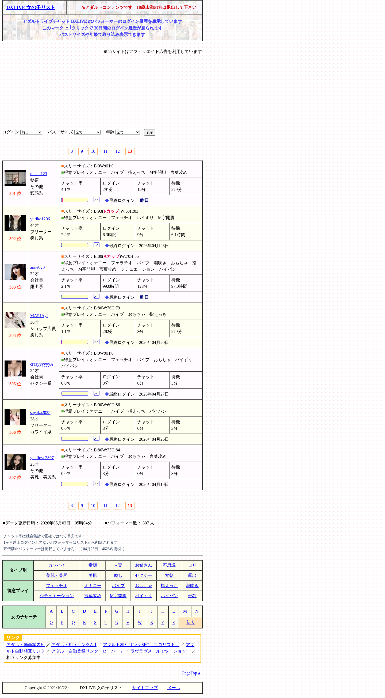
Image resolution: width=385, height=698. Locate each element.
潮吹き (192, 585)
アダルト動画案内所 (25, 644)
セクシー (143, 575)
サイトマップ (145, 687)
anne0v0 (37, 267)
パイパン (169, 595)
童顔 (92, 565)
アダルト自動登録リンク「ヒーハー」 (87, 651)
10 (93, 151)
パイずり (143, 595)
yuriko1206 (40, 219)
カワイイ (56, 565)
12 (118, 151)
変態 (169, 575)
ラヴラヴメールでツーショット (160, 651)
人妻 (118, 565)
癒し (118, 575)
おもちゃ (143, 585)
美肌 (92, 575)
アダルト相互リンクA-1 (74, 644)
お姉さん (143, 565)
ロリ (192, 565)
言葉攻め (92, 595)
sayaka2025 (40, 412)
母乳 (192, 595)
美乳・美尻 (56, 575)
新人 (190, 622)
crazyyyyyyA (41, 364)
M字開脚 (118, 595)
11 (105, 151)
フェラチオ (56, 585)
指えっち (169, 585)
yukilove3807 (42, 457)
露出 (192, 575)
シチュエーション (57, 595)
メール (173, 687)
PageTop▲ (191, 673)
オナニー (92, 585)
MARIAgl (39, 315)
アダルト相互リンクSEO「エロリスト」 (141, 644)
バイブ (118, 585)
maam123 (38, 173)
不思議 (169, 565)
